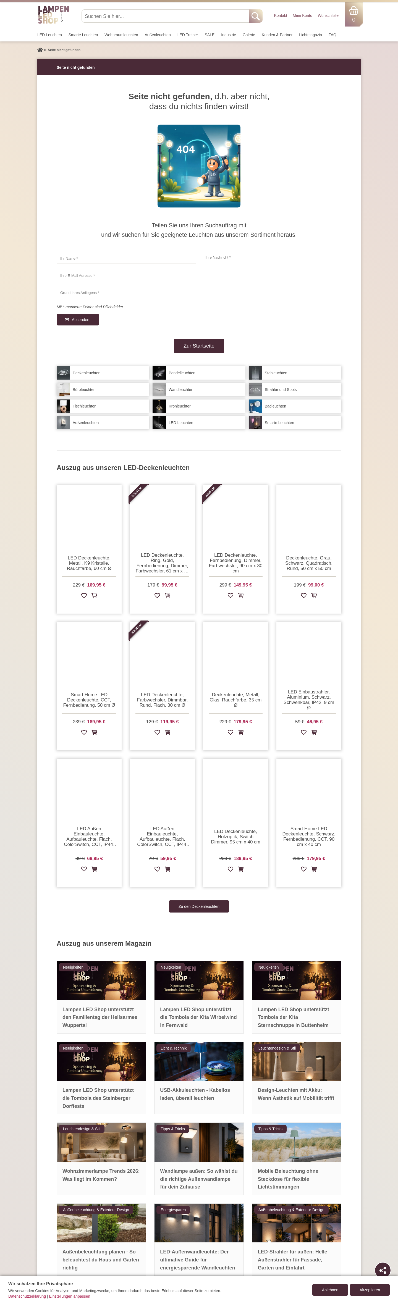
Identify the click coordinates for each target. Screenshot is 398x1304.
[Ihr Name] (126, 258)
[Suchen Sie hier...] (166, 16)
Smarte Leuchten (83, 35)
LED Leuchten (49, 35)
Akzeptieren (370, 1290)
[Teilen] (383, 1270)
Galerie (249, 35)
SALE (209, 35)
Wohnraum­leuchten (121, 35)
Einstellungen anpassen (69, 1296)
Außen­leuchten (158, 35)
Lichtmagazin (310, 35)
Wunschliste (328, 15)
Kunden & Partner (277, 35)
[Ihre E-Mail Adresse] (126, 275)
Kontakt (280, 15)
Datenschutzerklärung (27, 1296)
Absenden (80, 319)
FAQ (332, 35)
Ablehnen (330, 1290)
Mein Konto (302, 15)
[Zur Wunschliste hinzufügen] (84, 597)
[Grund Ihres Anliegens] (126, 292)
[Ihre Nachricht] (271, 275)
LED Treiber (187, 35)
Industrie (228, 35)
